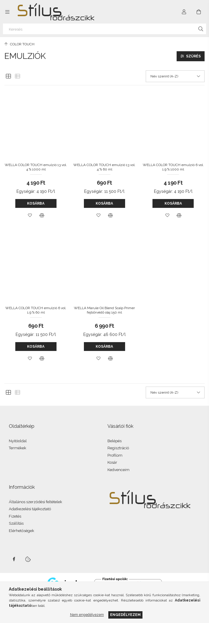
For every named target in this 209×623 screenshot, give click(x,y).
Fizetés (15, 516)
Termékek (17, 448)
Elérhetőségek (21, 530)
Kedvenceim (118, 470)
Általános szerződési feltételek (35, 502)
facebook (14, 559)
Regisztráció (118, 448)
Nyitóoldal (18, 441)
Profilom (114, 455)
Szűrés (193, 56)
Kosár (112, 462)
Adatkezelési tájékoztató (30, 509)
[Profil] (184, 11)
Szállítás (16, 523)
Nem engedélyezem (87, 614)
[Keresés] (104, 29)
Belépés (114, 441)
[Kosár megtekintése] (198, 11)
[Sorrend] (175, 76)
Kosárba (35, 203)
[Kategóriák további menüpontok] (7, 11)
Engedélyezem (125, 614)
